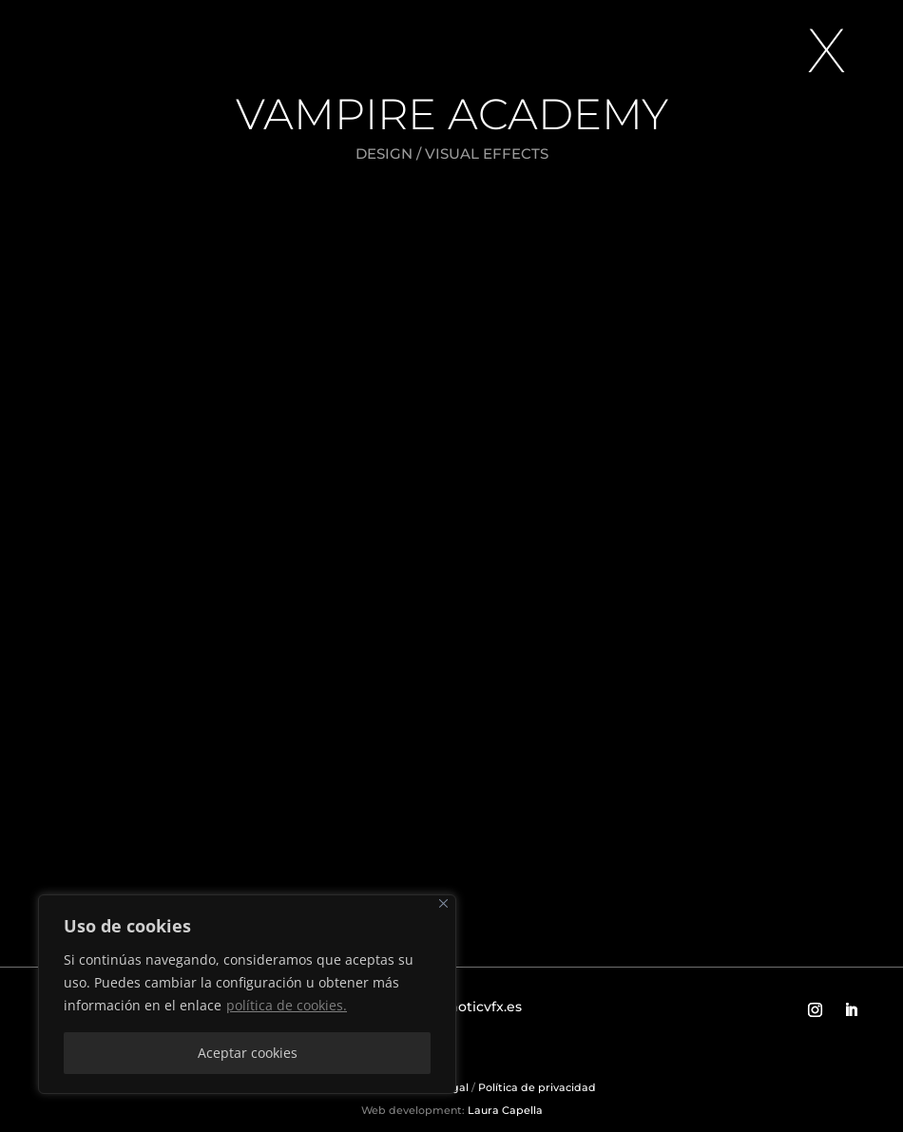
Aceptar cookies (248, 1053)
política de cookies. (286, 1005)
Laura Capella (504, 1110)
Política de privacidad (537, 1087)
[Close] (443, 903)
